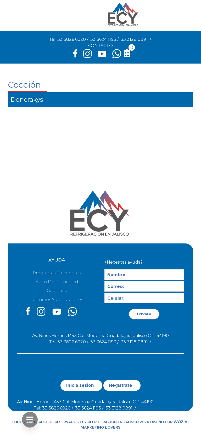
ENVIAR (144, 314)
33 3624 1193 (103, 39)
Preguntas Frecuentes (57, 272)
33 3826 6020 (71, 39)
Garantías (57, 290)
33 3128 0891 (134, 39)
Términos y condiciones (57, 299)
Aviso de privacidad (57, 281)
